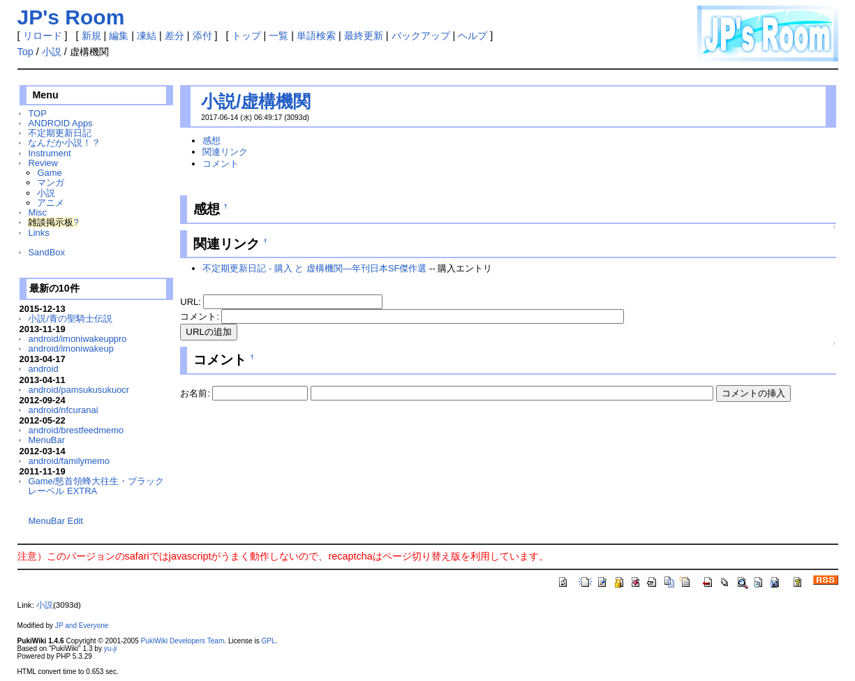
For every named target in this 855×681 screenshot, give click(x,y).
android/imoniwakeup (70, 348)
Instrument (49, 153)
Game (49, 172)
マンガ (50, 182)
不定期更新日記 (59, 133)
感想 (211, 140)
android (43, 369)
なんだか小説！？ (64, 142)
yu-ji (110, 648)
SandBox (46, 252)
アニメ (50, 202)
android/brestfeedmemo (76, 430)
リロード (42, 35)
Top (25, 51)
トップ (246, 35)
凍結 (146, 35)
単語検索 (316, 35)
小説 (51, 51)
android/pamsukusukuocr (78, 389)
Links (38, 232)
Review (42, 163)
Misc (37, 212)
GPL (269, 641)
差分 (174, 35)
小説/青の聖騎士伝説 (70, 318)
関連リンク (225, 152)
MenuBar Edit (55, 521)
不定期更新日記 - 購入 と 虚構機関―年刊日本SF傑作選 (314, 268)
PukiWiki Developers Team (183, 641)
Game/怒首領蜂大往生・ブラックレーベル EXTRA (96, 486)
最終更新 (363, 35)
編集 (118, 35)
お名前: (196, 393)
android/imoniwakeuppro (77, 339)
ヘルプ (472, 35)
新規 (91, 35)
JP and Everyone (82, 625)
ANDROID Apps (60, 123)
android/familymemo (69, 461)
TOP (37, 113)
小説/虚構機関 (256, 101)
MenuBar (46, 440)
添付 (202, 35)
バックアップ (421, 35)
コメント (220, 163)
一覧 (278, 35)
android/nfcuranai (63, 410)
